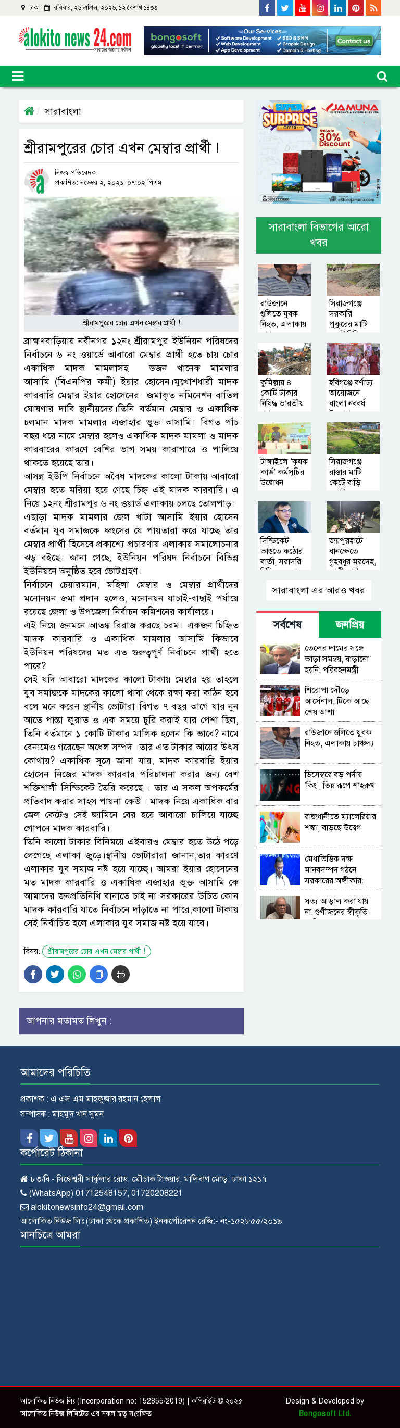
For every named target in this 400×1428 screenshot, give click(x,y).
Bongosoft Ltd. (325, 1413)
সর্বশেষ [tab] (287, 624)
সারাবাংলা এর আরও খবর (318, 590)
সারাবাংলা (63, 111)
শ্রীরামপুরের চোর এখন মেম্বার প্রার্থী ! (96, 951)
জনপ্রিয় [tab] (350, 624)
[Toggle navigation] (17, 76)
